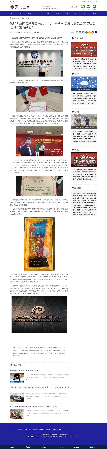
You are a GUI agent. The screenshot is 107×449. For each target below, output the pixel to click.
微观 (76, 74)
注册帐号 (84, 1)
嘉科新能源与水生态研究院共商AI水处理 (84, 165)
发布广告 (92, 447)
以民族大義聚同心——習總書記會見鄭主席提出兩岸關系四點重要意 (84, 132)
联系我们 (44, 447)
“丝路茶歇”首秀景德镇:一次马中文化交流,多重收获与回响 (84, 141)
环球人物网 (61, 429)
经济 (29, 13)
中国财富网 (40, 429)
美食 (57, 13)
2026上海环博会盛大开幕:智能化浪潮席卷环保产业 (84, 170)
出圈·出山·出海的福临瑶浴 (84, 89)
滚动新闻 (78, 187)
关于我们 (28, 447)
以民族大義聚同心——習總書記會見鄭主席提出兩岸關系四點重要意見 (84, 206)
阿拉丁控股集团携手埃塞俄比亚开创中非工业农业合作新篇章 (34, 406)
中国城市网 (34, 429)
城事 (11, 13)
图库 (85, 13)
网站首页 (12, 447)
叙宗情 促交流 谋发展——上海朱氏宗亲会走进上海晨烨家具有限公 (84, 101)
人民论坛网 (47, 429)
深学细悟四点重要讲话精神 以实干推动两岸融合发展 (84, 99)
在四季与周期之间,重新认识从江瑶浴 (83, 61)
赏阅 (76, 112)
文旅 (48, 13)
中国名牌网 (19, 429)
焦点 (76, 149)
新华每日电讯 (27, 429)
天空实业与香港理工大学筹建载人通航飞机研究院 (84, 94)
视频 (94, 13)
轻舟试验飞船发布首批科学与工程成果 (25, 371)
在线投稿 (94, 1)
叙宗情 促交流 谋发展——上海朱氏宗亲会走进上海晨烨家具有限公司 (84, 199)
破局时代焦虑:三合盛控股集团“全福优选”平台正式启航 (84, 103)
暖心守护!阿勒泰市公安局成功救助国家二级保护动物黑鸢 (84, 203)
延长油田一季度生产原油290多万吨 (82, 138)
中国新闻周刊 (55, 429)
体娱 (39, 13)
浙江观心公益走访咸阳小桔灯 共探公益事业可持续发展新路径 (84, 175)
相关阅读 (17, 364)
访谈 (76, 13)
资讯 (20, 13)
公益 (66, 13)
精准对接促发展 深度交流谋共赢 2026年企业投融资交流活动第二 (84, 172)
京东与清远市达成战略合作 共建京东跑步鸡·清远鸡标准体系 (84, 134)
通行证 (89, 1)
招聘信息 (76, 447)
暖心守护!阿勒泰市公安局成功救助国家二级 (84, 127)
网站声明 (60, 447)
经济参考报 (13, 429)
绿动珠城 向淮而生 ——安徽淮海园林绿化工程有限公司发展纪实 (84, 96)
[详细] (28, 379)
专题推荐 (78, 38)
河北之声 (23, 18)
